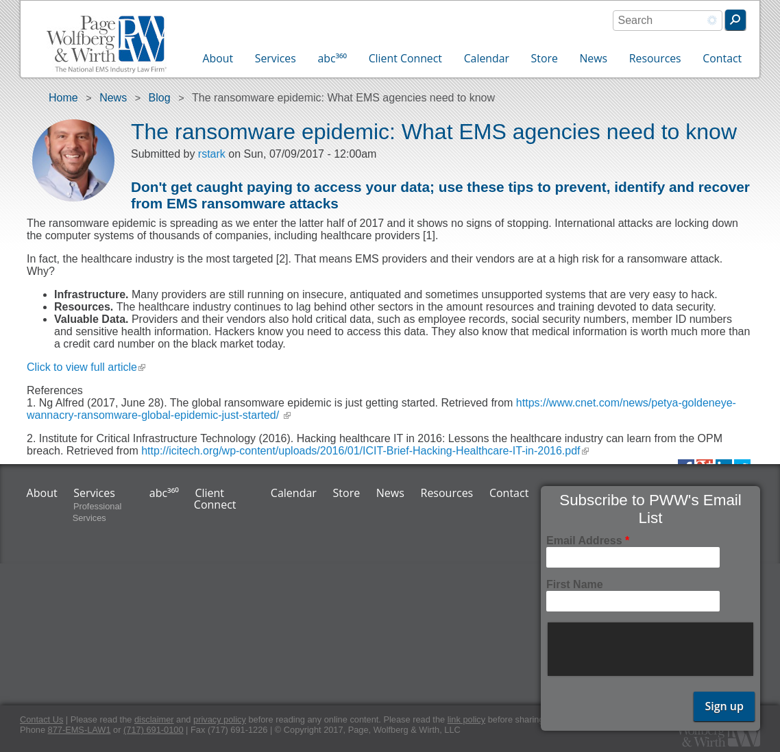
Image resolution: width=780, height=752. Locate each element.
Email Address (587, 540)
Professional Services (97, 512)
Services (275, 58)
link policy (466, 719)
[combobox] (667, 20)
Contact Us (41, 719)
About (218, 58)
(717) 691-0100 (153, 730)
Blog (160, 98)
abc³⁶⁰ (332, 58)
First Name (574, 584)
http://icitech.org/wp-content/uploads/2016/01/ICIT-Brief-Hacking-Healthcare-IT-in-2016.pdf (364, 451)
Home (63, 98)
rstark (212, 154)
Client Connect (405, 58)
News (593, 58)
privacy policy (219, 719)
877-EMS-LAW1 (79, 730)
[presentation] (652, 649)
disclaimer (154, 719)
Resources (655, 58)
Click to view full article (86, 367)
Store (544, 58)
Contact (722, 58)
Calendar (486, 58)
